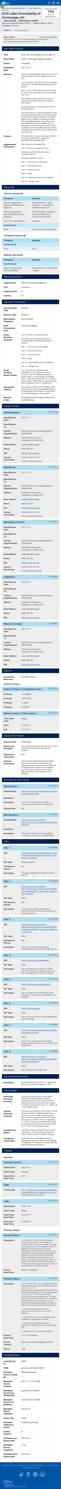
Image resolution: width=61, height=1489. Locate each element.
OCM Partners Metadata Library (14, 8)
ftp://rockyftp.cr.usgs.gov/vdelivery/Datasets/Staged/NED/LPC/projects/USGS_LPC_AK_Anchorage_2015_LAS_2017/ (39, 1192)
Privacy (48, 1465)
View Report (52, 16)
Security (55, 1465)
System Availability (37, 1465)
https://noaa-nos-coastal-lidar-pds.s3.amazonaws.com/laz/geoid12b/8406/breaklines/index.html (39, 1059)
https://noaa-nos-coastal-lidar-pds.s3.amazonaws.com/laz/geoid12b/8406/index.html (39, 822)
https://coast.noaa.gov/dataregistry (35, 984)
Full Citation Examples (49, 37)
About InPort (6, 1465)
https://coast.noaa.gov (30, 453)
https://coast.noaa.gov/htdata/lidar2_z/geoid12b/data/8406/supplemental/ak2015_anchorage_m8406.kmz (39, 855)
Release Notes (24, 1465)
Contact (14, 1465)
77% (51, 12)
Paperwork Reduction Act (30, 1468)
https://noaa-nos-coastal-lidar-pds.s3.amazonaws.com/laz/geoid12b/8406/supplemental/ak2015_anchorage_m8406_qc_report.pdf (39, 928)
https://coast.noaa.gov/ (30, 1008)
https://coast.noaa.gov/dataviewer (35, 960)
